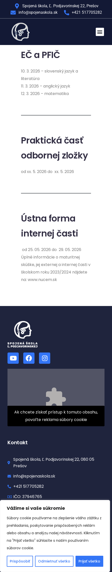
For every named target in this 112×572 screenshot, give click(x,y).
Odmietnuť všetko (54, 561)
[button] (100, 32)
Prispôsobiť (20, 561)
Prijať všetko (89, 561)
